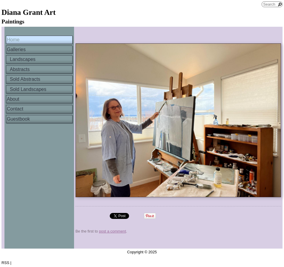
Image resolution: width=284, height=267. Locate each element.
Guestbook (18, 118)
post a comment (112, 231)
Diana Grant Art (28, 12)
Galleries (16, 49)
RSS (5, 262)
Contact (15, 108)
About (13, 99)
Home (13, 39)
